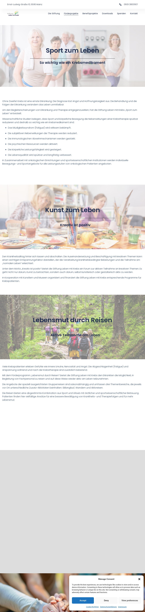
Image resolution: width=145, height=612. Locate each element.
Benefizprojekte (90, 13)
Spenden (121, 13)
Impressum (122, 607)
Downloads (107, 13)
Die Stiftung (54, 13)
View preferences (129, 600)
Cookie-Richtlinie (92, 607)
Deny (106, 600)
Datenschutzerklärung (108, 607)
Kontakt (134, 13)
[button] (139, 579)
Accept (83, 600)
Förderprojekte (71, 13)
